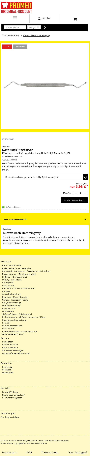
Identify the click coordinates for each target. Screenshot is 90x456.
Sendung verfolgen (10, 417)
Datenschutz (49, 452)
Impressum (9, 452)
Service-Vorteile (10, 344)
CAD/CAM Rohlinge (11, 303)
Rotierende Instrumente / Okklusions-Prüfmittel (26, 271)
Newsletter (7, 342)
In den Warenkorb (74, 200)
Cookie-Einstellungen (13, 350)
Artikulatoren (8, 308)
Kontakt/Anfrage (10, 392)
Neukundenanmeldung (13, 395)
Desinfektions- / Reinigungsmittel (19, 274)
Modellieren (8, 311)
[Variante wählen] (45, 177)
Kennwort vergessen (12, 398)
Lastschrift (7, 372)
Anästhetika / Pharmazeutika (16, 268)
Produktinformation (15, 219)
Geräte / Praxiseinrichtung (15, 300)
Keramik (6, 323)
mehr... (5, 170)
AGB (29, 452)
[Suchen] (44, 18)
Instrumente (8, 285)
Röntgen (6, 291)
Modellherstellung (11, 305)
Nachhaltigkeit (78, 452)
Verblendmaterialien (12, 326)
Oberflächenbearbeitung (14, 320)
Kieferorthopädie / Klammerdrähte (19, 331)
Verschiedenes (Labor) (13, 334)
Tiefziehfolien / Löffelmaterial (17, 314)
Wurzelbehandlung (11, 294)
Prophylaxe (7, 282)
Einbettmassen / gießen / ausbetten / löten (23, 317)
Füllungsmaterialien (12, 280)
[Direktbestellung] (45, 28)
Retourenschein (10, 347)
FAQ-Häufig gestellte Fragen (16, 353)
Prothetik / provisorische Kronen (18, 288)
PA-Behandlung (11, 35)
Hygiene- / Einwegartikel (14, 277)
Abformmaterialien (11, 265)
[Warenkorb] (74, 18)
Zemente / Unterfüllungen (15, 297)
